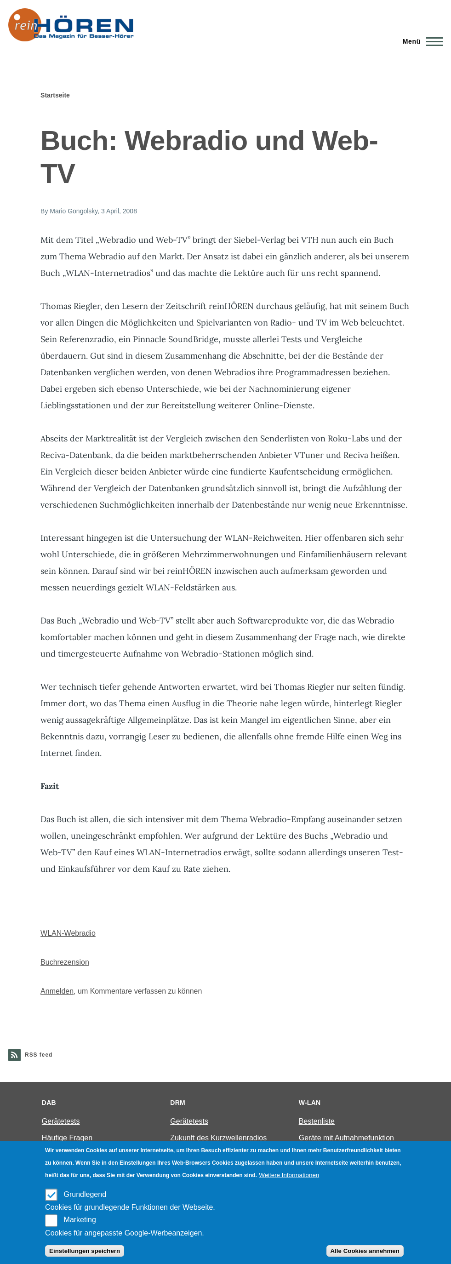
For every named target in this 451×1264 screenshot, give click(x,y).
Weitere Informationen (289, 1175)
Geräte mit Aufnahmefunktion (346, 1138)
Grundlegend (85, 1194)
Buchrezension (64, 962)
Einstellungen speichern (84, 1250)
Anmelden (57, 991)
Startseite (55, 95)
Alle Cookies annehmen (365, 1250)
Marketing (80, 1220)
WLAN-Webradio (68, 933)
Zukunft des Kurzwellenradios (218, 1138)
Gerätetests (61, 1121)
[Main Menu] (419, 41)
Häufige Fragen (67, 1138)
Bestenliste (317, 1121)
